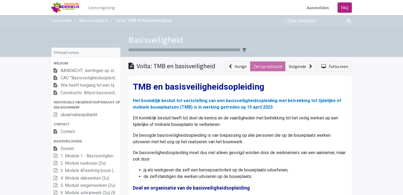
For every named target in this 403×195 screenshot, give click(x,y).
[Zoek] (347, 20)
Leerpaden (61, 20)
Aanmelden (317, 7)
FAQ (344, 7)
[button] (85, 63)
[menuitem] (101, 7)
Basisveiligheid (155, 39)
